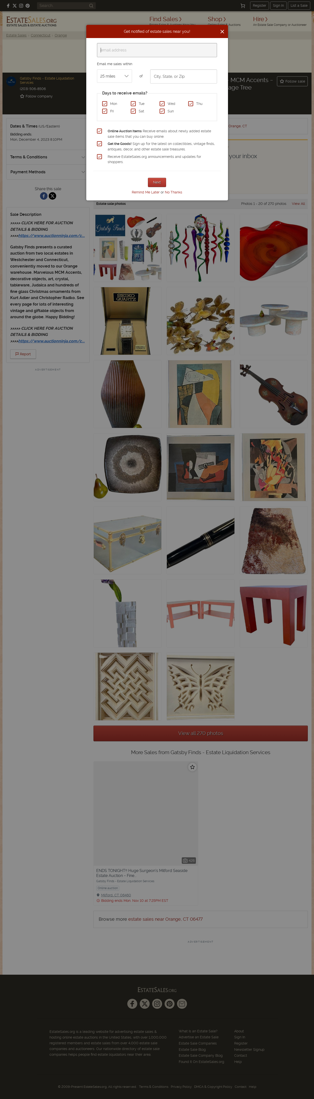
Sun (171, 111)
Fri (112, 111)
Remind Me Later (146, 192)
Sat (141, 111)
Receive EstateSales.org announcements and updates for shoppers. (154, 159)
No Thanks (173, 192)
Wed (171, 104)
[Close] (222, 32)
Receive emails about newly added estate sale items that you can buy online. (159, 133)
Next (157, 182)
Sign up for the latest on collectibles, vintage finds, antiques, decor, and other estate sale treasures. (161, 146)
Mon (113, 104)
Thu (199, 104)
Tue (141, 104)
